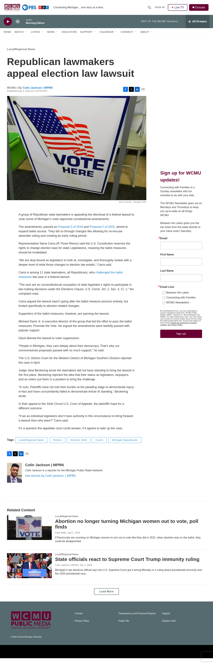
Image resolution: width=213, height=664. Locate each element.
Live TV (178, 9)
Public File (123, 626)
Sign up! (181, 352)
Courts (99, 445)
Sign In (160, 8)
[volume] (18, 24)
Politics (57, 445)
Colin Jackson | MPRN (38, 93)
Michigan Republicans (125, 445)
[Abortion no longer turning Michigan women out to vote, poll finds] (29, 533)
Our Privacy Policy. (175, 344)
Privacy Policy (82, 626)
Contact (79, 619)
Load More (106, 597)
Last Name (167, 289)
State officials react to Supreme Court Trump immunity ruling (127, 565)
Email (163, 257)
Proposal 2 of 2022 (102, 232)
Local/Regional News (21, 55)
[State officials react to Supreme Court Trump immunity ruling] (29, 571)
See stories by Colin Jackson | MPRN (50, 481)
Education (69, 34)
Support (86, 34)
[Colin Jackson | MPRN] (14, 478)
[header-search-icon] (149, 8)
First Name (167, 273)
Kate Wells (60, 538)
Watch (19, 34)
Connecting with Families (181, 316)
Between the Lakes (177, 311)
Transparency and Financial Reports (137, 619)
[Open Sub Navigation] (26, 34)
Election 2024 (79, 445)
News (51, 34)
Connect (127, 34)
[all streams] (197, 24)
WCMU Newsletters (177, 321)
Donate (201, 8)
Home (7, 34)
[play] (7, 24)
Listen (35, 34)
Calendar (107, 34)
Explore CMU (169, 626)
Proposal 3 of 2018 (70, 232)
